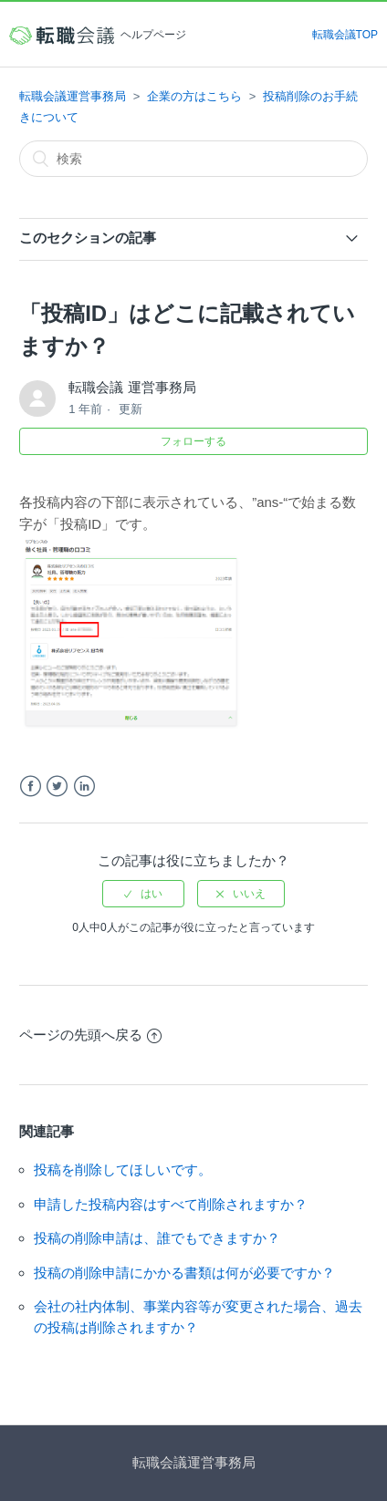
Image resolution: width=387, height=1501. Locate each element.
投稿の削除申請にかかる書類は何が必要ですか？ (184, 1272)
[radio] (143, 893)
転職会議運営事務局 (72, 96)
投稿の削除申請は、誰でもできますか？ (157, 1238)
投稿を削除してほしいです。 (123, 1169)
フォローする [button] (193, 441)
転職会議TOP (345, 34)
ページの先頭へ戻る (90, 1034)
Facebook (30, 786)
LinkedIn (84, 786)
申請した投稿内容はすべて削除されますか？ (171, 1204)
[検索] (193, 158)
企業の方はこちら (194, 96)
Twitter (57, 786)
